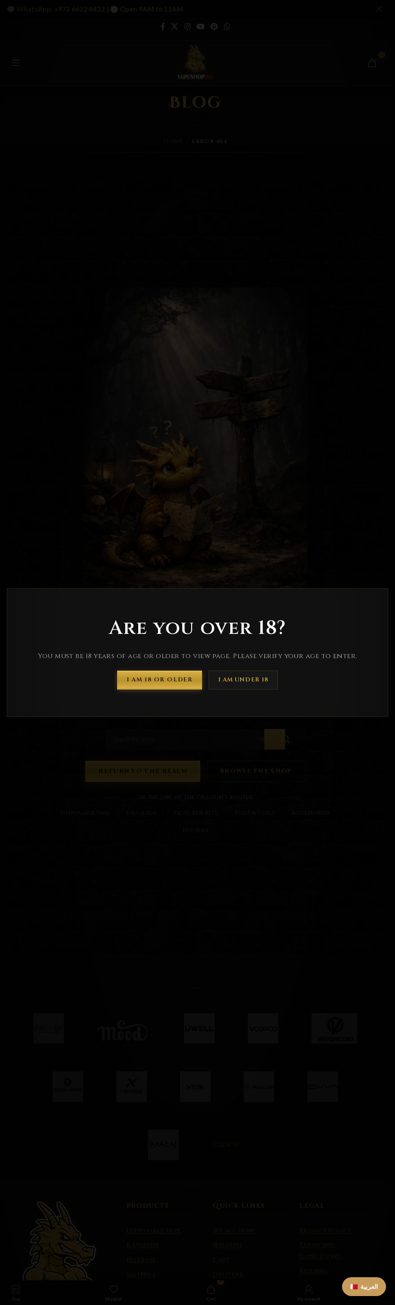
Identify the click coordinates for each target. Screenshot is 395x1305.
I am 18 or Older (160, 680)
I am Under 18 (243, 680)
